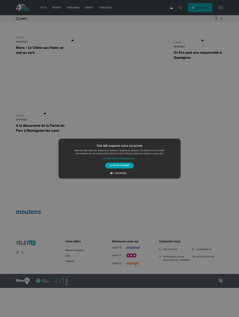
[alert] (119, 158)
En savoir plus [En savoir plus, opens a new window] (157, 153)
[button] (119, 158)
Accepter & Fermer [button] (119, 165)
